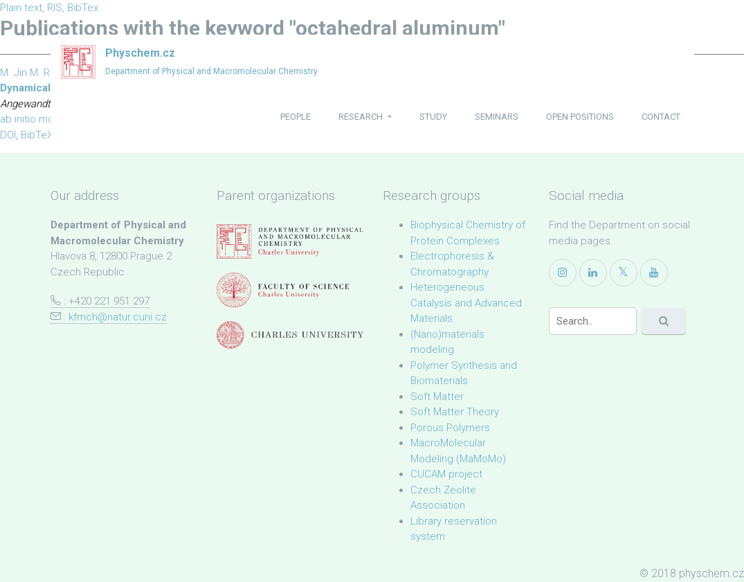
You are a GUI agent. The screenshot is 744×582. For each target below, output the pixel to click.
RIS (54, 7)
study (433, 116)
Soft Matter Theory (454, 412)
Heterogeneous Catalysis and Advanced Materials (466, 303)
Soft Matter (437, 396)
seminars (496, 116)
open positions (580, 116)
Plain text (21, 7)
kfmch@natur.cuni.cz (118, 317)
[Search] (593, 321)
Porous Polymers (450, 427)
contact (661, 116)
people (295, 116)
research (361, 116)
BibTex (82, 7)
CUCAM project (446, 474)
